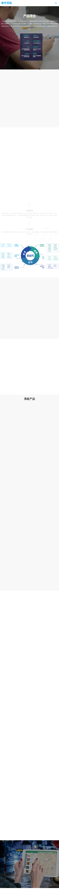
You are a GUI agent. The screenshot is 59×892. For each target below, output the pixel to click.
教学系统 (6, 3)
